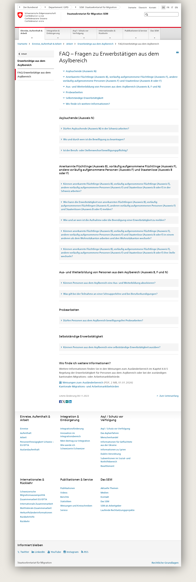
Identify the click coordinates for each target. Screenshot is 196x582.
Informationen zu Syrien (113, 449)
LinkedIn (40, 552)
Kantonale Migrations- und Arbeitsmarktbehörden (89, 386)
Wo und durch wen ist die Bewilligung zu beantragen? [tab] (94, 139)
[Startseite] (66, 17)
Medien (104, 492)
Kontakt (152, 7)
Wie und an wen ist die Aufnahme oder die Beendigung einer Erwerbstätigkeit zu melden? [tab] (114, 220)
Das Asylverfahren (110, 433)
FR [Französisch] (168, 7)
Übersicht (143, 7)
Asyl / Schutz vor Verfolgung (80, 31)
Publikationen (67, 488)
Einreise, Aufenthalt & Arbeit (31, 33)
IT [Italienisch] (172, 7)
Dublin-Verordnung (111, 453)
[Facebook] (60, 401)
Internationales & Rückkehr (107, 31)
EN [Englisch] (176, 7)
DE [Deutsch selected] (163, 7)
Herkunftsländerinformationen (36, 512)
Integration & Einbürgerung (53, 31)
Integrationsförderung (72, 428)
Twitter (24, 552)
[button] (147, 14)
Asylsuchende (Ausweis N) (81, 71)
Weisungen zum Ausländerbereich (98, 382)
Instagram (73, 552)
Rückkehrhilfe (27, 516)
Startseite (132, 7)
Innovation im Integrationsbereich (70, 435)
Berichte (64, 496)
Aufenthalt (25, 433)
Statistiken (65, 501)
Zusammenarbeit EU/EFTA (33, 499)
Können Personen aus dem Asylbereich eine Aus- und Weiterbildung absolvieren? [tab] (109, 282)
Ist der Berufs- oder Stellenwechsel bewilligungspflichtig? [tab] (95, 150)
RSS (86, 552)
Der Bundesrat (28, 7)
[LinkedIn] (70, 401)
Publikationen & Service (136, 30)
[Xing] (67, 401)
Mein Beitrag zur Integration (75, 440)
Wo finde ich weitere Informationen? (88, 103)
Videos (63, 492)
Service (64, 510)
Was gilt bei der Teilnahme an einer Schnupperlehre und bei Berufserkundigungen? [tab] (110, 293)
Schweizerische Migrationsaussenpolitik (32, 493)
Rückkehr (25, 521)
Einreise (24, 428)
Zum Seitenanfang (169, 395)
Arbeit (69, 43)
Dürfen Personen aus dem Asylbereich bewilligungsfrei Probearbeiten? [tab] (103, 320)
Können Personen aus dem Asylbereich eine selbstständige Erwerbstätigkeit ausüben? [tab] (111, 347)
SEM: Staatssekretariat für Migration (96, 7)
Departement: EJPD (57, 7)
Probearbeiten (74, 92)
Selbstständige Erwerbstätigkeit (84, 98)
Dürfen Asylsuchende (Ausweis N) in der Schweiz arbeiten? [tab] (96, 128)
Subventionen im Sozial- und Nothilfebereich (115, 460)
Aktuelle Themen (109, 488)
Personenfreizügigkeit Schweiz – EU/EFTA (37, 443)
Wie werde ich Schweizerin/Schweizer (72, 447)
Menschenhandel (109, 437)
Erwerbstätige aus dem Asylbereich (95, 43)
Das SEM (154, 30)
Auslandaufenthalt (29, 449)
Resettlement (107, 466)
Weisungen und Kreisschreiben (76, 505)
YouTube (56, 552)
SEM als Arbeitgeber (111, 505)
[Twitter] (64, 401)
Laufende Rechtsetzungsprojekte (117, 510)
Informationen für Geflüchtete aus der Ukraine (116, 443)
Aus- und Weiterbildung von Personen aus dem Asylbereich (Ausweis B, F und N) (113, 86)
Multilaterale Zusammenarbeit (36, 508)
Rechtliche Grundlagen (165, 562)
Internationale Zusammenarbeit (36, 503)
